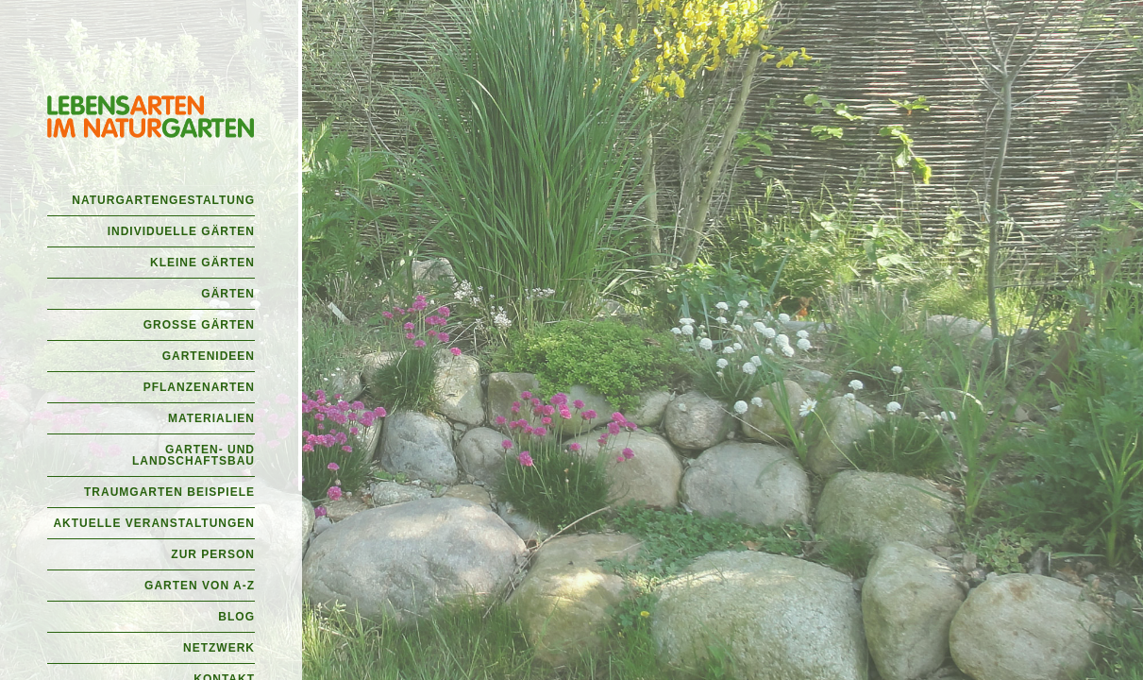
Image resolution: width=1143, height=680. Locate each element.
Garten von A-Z (199, 585)
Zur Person (213, 554)
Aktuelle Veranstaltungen (154, 523)
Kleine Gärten (202, 262)
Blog (236, 616)
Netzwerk (219, 647)
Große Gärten (199, 325)
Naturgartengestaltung (163, 200)
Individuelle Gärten (181, 231)
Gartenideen (208, 356)
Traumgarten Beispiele (169, 492)
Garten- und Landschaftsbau (193, 455)
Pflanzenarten (199, 387)
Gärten (228, 293)
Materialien (211, 418)
